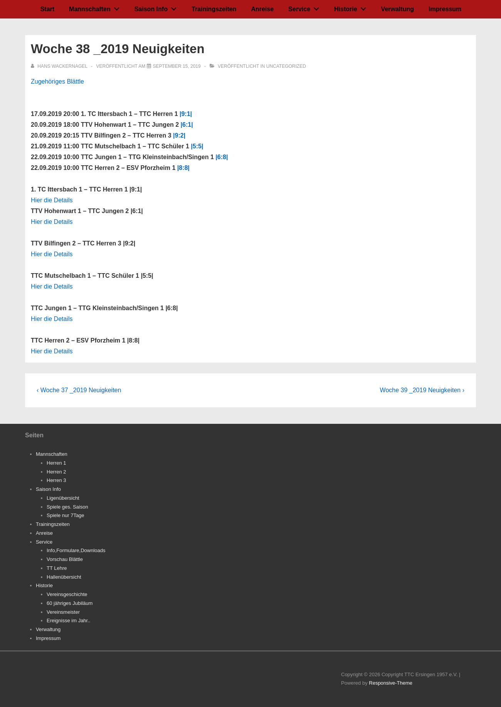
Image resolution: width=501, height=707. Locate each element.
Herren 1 (56, 463)
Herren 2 (56, 472)
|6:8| (221, 157)
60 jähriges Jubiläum (69, 603)
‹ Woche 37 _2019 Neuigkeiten (79, 390)
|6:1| (187, 124)
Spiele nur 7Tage (65, 515)
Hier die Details (51, 200)
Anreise (262, 9)
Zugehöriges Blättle (57, 81)
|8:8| (183, 168)
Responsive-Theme (390, 683)
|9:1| (186, 114)
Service (305, 7)
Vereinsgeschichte (67, 594)
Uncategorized (286, 66)
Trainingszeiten (214, 9)
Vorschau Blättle (65, 559)
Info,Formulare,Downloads (76, 550)
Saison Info (157, 7)
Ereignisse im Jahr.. (68, 620)
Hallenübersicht (64, 577)
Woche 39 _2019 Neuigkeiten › (422, 390)
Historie (352, 7)
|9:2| (179, 135)
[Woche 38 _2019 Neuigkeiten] (177, 66)
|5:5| (197, 146)
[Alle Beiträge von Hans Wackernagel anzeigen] (60, 66)
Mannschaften (96, 7)
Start (47, 9)
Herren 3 (56, 480)
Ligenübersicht (63, 498)
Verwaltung (397, 9)
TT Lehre (57, 568)
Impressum (445, 9)
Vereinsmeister (63, 612)
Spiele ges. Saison (67, 507)
